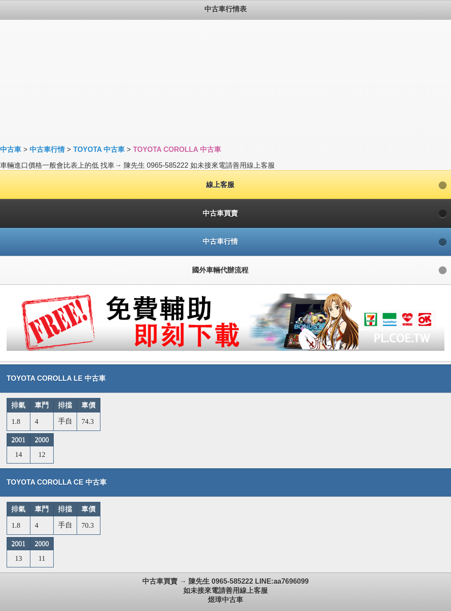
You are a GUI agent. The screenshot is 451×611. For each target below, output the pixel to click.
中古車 (10, 149)
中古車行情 (47, 149)
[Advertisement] (225, 81)
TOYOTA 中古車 (99, 149)
